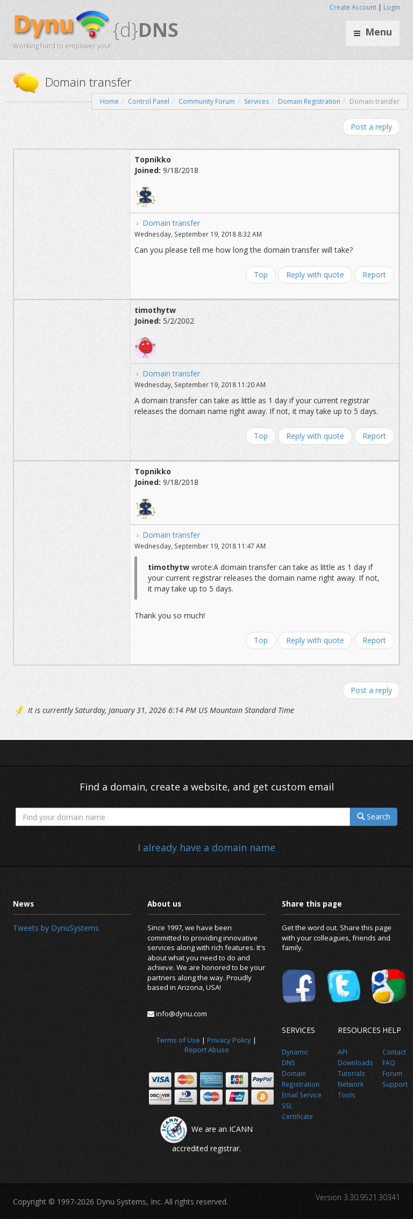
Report (374, 274)
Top (261, 274)
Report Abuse (206, 1049)
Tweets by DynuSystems (56, 928)
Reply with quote (315, 274)
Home (109, 101)
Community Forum (207, 101)
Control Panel (148, 101)
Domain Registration (309, 101)
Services (256, 101)
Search (373, 816)
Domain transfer (171, 223)
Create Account (353, 7)
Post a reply (371, 127)
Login (391, 7)
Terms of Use (178, 1040)
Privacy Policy (229, 1040)
